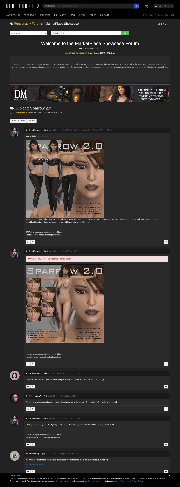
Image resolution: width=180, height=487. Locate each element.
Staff (97, 48)
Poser (92, 15)
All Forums (163, 24)
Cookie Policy (119, 481)
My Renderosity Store (34, 464)
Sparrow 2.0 (42, 136)
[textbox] (27, 33)
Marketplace (13, 15)
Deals (82, 15)
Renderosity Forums (28, 23)
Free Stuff (30, 15)
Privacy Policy (137, 481)
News (72, 15)
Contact (104, 15)
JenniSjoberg (21, 112)
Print (32, 121)
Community (60, 15)
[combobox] (28, 33)
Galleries (45, 15)
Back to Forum (18, 121)
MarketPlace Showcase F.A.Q (77, 53)
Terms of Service (95, 481)
